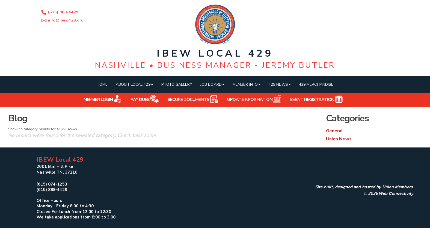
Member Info (246, 84)
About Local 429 (134, 84)
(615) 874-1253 (52, 184)
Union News (339, 139)
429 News (280, 84)
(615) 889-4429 (59, 12)
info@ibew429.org (62, 20)
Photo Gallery (176, 84)
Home (102, 84)
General (334, 131)
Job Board (212, 84)
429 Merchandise (316, 84)
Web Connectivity (396, 193)
